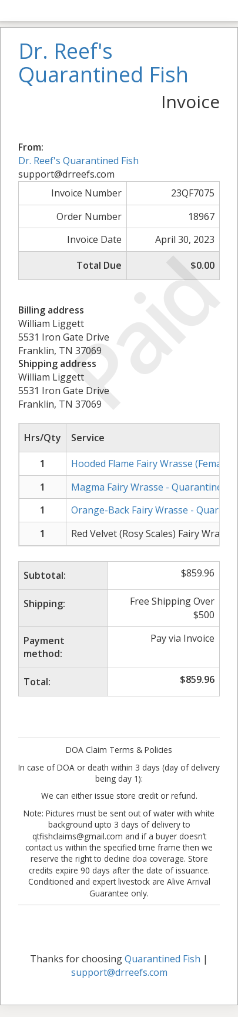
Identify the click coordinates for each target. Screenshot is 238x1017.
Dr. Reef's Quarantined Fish (78, 160)
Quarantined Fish (162, 958)
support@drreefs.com (119, 972)
